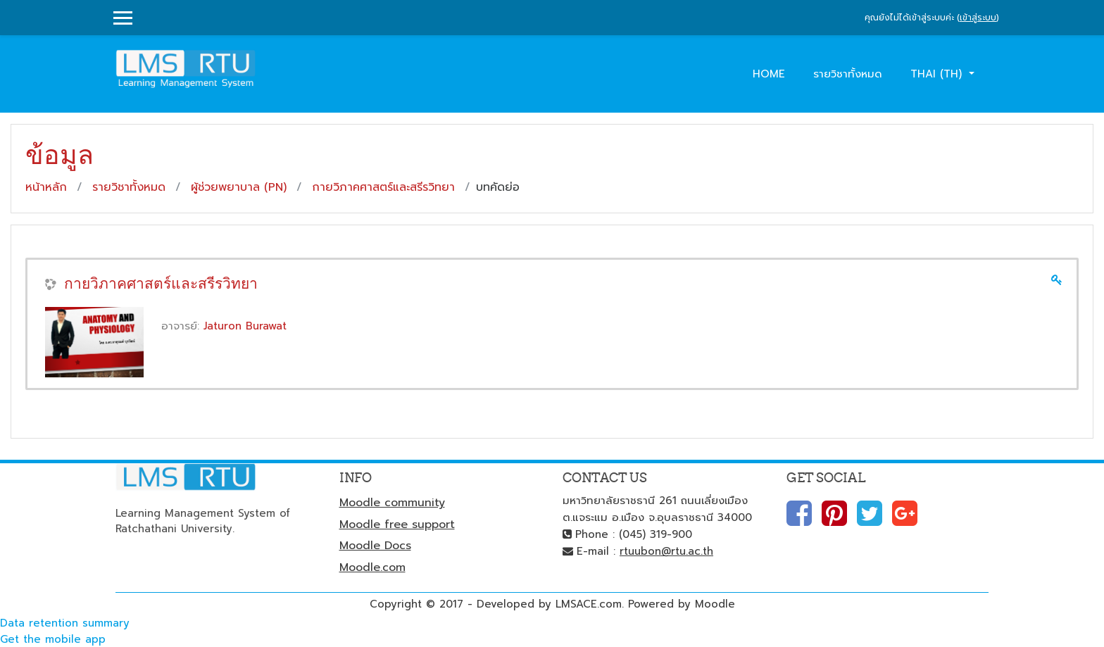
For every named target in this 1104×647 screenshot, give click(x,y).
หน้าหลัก (46, 187)
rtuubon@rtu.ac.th (666, 551)
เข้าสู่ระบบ (978, 17)
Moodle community (392, 503)
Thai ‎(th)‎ (938, 74)
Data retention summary (65, 623)
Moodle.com (372, 567)
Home (769, 74)
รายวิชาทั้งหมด (847, 74)
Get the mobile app (53, 639)
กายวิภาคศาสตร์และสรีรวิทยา (383, 187)
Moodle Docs (375, 546)
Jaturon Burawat (245, 326)
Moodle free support (397, 524)
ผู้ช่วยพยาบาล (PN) (239, 187)
